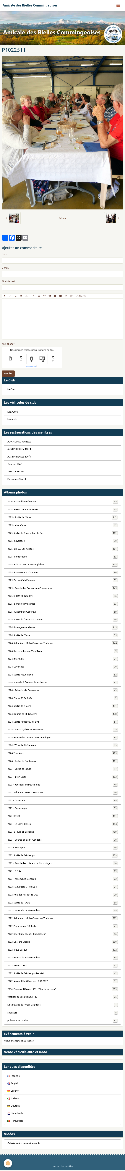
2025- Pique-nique (62, 557)
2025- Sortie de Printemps (62, 604)
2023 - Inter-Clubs (62, 777)
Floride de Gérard (16, 479)
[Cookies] (8, 1163)
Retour (62, 218)
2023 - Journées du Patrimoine (62, 785)
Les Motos (13, 419)
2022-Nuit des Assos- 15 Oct (62, 895)
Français (13, 1076)
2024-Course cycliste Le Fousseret (62, 730)
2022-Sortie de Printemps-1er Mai (62, 973)
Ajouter (8, 373)
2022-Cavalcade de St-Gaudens (62, 910)
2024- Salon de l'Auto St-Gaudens (62, 619)
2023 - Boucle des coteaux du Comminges (62, 863)
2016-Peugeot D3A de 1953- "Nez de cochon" (62, 989)
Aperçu (80, 296)
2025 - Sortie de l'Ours (62, 517)
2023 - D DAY (62, 871)
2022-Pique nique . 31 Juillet (62, 926)
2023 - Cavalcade (62, 800)
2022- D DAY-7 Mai (62, 965)
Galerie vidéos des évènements (23, 1143)
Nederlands (15, 1113)
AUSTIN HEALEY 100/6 (19, 456)
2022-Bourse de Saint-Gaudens (62, 958)
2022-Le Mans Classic (62, 942)
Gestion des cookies (62, 1166)
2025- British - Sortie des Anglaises (62, 564)
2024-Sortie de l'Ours (62, 635)
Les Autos (12, 412)
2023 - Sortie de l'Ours (62, 769)
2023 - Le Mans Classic (62, 824)
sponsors (62, 1013)
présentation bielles (62, 1020)
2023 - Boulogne (62, 847)
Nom (4, 254)
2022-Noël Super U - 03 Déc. (62, 887)
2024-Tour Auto (62, 753)
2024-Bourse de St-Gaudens (62, 714)
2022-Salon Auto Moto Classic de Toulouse (62, 918)
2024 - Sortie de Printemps (62, 761)
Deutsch (13, 1106)
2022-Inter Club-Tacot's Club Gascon (62, 934)
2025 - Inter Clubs (62, 525)
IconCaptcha (31, 366)
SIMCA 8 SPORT (16, 471)
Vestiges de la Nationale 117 (62, 997)
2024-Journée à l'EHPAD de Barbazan (62, 682)
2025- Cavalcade (62, 541)
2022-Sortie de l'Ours (62, 903)
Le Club (11, 389)
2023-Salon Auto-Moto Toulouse (62, 792)
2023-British (62, 816)
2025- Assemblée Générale (62, 612)
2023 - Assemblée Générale (62, 879)
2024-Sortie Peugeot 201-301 (62, 722)
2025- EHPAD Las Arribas (62, 549)
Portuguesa (15, 1121)
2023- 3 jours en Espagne (62, 832)
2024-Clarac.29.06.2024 (62, 698)
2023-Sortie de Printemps (62, 855)
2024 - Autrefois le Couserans (62, 690)
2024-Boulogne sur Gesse (62, 627)
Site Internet (8, 281)
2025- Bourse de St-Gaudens (62, 572)
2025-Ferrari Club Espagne (62, 580)
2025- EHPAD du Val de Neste (62, 509)
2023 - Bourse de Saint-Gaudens (62, 840)
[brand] (30, 5)
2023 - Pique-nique (62, 808)
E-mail (5, 268)
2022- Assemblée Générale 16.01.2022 (62, 981)
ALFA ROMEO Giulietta (19, 441)
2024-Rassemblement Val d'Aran (62, 651)
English (12, 1083)
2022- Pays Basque (62, 950)
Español (13, 1091)
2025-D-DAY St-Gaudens (62, 596)
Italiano (13, 1098)
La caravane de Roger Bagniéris (62, 1005)
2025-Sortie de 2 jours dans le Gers (62, 533)
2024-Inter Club (62, 659)
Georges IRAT (14, 464)
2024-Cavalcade (62, 667)
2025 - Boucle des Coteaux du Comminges (62, 588)
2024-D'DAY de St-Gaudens (62, 745)
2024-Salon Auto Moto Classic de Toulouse (62, 643)
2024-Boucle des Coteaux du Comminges (62, 737)
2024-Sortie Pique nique (62, 675)
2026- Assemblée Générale (62, 502)
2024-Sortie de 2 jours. (62, 706)
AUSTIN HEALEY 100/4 (19, 449)
